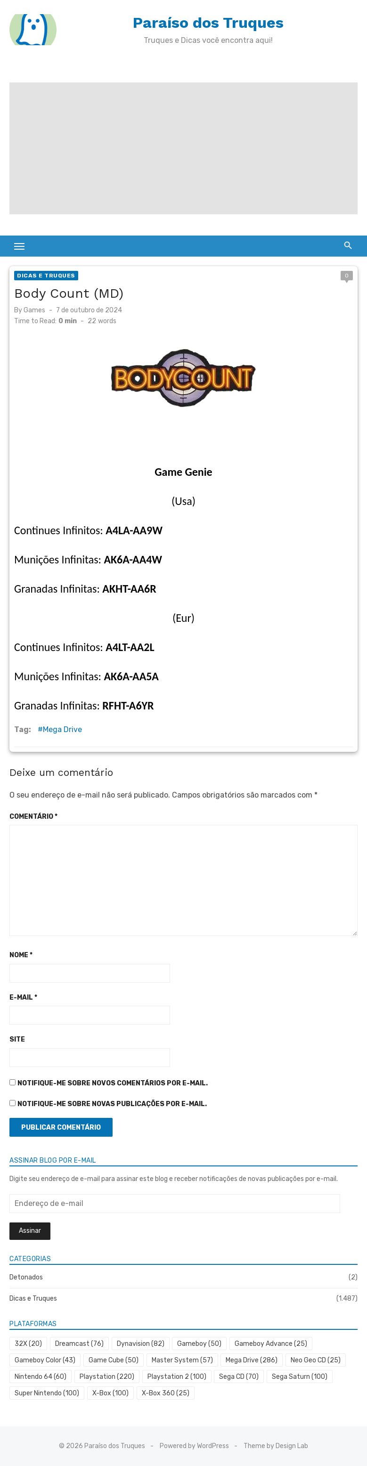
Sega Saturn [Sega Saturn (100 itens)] (299, 1377)
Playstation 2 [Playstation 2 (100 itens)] (176, 1377)
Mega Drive (62, 729)
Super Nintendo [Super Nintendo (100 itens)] (47, 1393)
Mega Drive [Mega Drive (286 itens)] (251, 1360)
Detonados (26, 1277)
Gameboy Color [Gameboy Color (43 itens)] (45, 1360)
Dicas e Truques (46, 275)
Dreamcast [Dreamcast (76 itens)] (79, 1344)
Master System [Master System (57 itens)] (182, 1360)
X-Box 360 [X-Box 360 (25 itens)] (165, 1393)
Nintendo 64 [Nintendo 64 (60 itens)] (40, 1377)
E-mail (23, 998)
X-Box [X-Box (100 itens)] (110, 1393)
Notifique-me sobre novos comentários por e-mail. (112, 1083)
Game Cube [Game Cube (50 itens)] (114, 1360)
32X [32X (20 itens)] (28, 1344)
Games (34, 310)
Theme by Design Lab (276, 1446)
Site (17, 1039)
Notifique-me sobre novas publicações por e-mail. (112, 1104)
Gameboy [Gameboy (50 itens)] (199, 1344)
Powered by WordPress (194, 1446)
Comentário (33, 817)
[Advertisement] (183, 148)
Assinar (30, 1231)
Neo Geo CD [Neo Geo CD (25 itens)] (316, 1360)
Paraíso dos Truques (208, 23)
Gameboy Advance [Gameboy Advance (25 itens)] (271, 1344)
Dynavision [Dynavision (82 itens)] (140, 1344)
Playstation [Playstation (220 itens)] (107, 1377)
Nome (21, 955)
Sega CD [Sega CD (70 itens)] (239, 1377)
